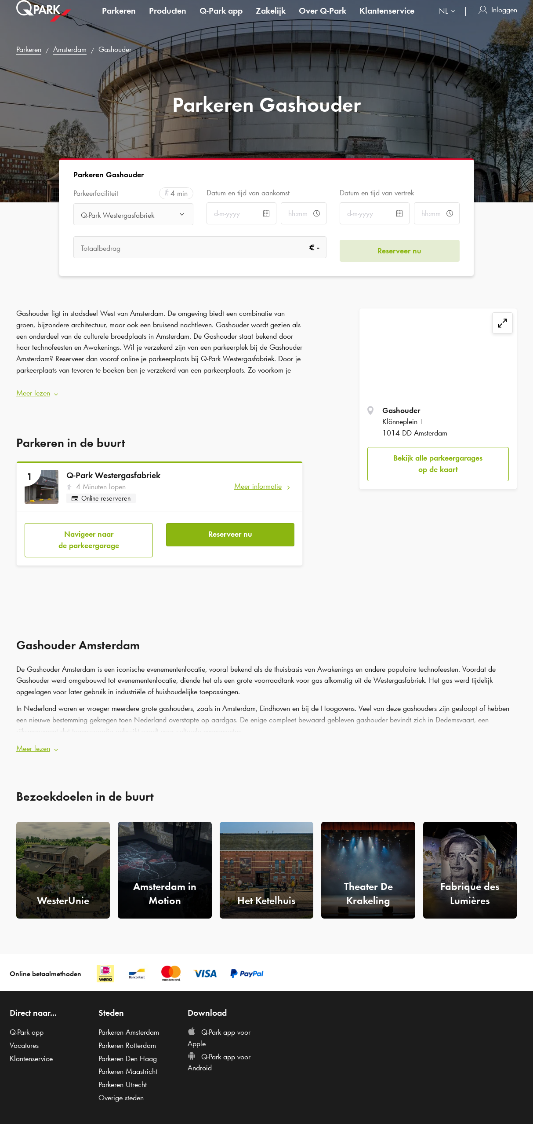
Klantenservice (386, 19)
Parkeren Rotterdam (127, 1036)
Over (322, 19)
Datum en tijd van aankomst (248, 193)
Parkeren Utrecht (122, 1075)
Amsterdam (70, 49)
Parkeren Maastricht (127, 1062)
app (221, 19)
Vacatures (24, 1036)
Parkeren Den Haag (127, 1049)
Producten (167, 19)
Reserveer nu (230, 528)
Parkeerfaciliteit (95, 193)
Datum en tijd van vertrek (377, 193)
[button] (159, 390)
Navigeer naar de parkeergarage (88, 533)
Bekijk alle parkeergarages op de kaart (437, 463)
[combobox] (449, 21)
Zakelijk (271, 19)
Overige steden (121, 1088)
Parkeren (119, 19)
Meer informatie (258, 483)
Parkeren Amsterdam (128, 1023)
